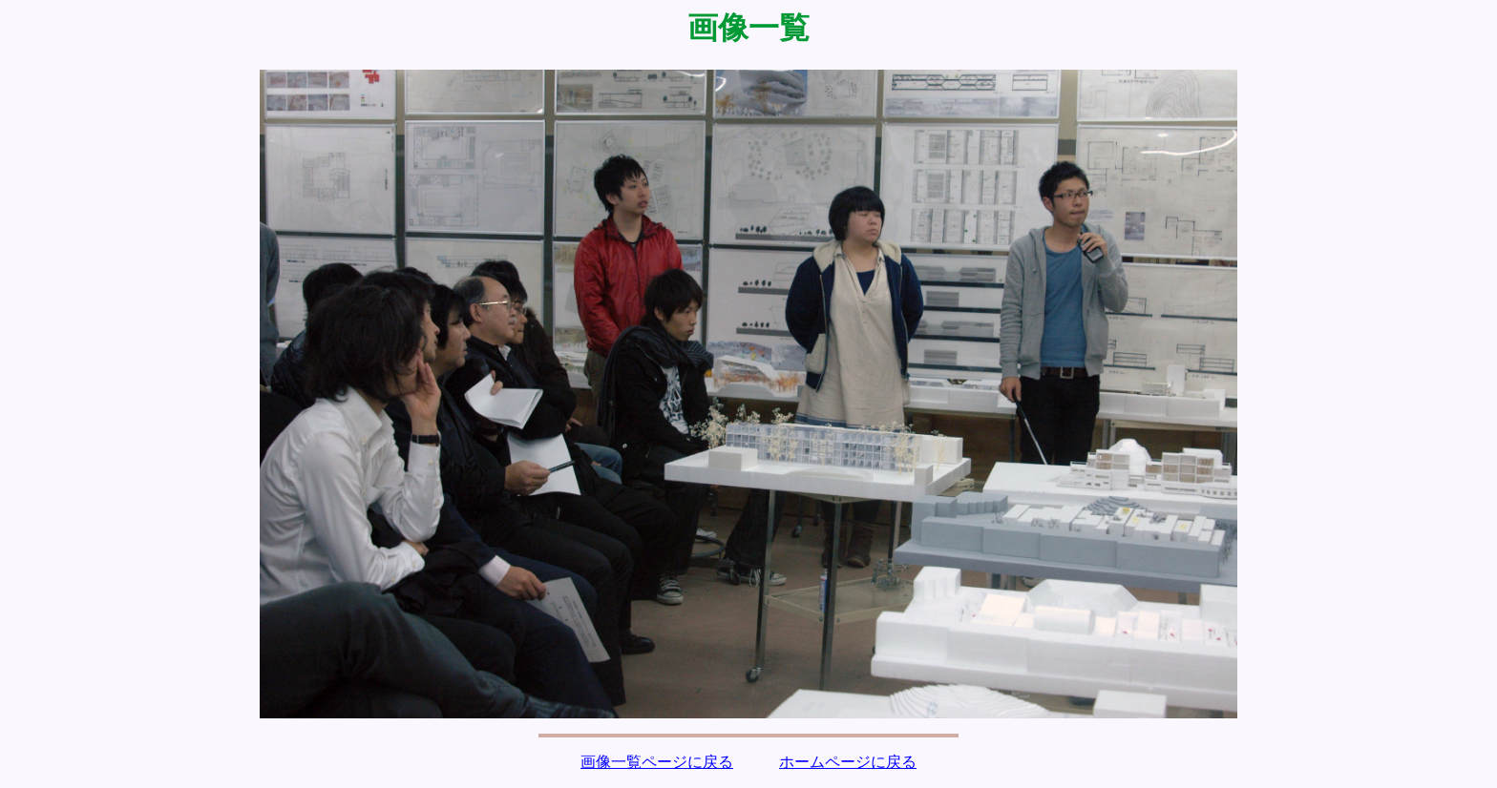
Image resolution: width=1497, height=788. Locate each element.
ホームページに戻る (848, 762)
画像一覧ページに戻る (656, 762)
